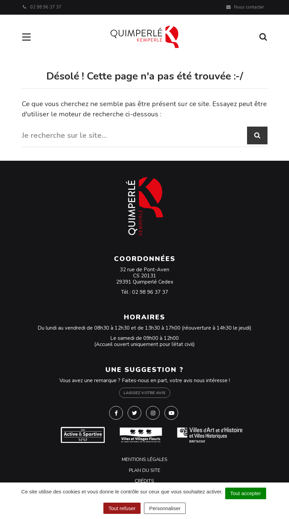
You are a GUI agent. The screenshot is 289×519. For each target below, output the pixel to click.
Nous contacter (245, 7)
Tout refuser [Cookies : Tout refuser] (122, 508)
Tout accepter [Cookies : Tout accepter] (245, 493)
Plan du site (144, 470)
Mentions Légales (145, 459)
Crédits (144, 481)
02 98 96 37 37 (150, 292)
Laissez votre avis (144, 392)
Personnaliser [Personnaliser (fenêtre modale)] (164, 508)
